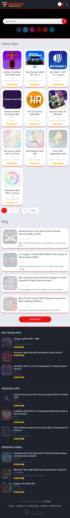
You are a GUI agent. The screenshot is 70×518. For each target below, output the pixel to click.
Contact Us (20, 506)
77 (25, 210)
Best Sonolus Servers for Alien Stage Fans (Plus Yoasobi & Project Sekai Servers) (43, 279)
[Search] (35, 21)
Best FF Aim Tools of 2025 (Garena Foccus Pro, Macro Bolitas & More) (42, 299)
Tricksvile (47, 501)
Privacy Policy (33, 506)
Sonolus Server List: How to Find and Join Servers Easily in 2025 (40, 232)
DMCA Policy (55, 506)
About (11, 506)
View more (35, 319)
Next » (34, 210)
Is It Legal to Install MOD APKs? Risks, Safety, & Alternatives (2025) (43, 256)
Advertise (45, 506)
